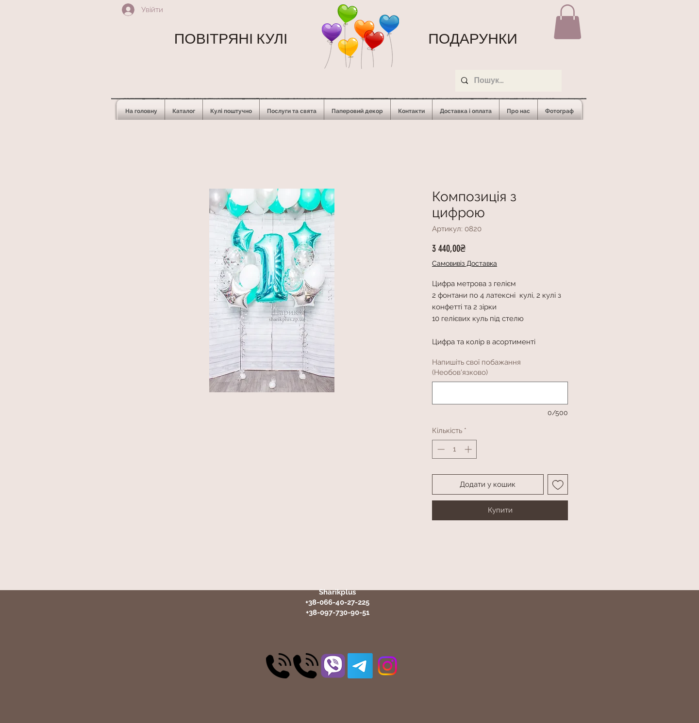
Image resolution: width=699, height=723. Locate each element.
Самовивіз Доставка (464, 263)
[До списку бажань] (558, 484)
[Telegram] (360, 665)
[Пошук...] (507, 81)
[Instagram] (387, 665)
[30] (278, 665)
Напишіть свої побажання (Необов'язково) (476, 367)
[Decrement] (440, 449)
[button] (567, 21)
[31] (333, 665)
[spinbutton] (455, 449)
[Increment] (469, 449)
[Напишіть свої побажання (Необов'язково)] (500, 393)
